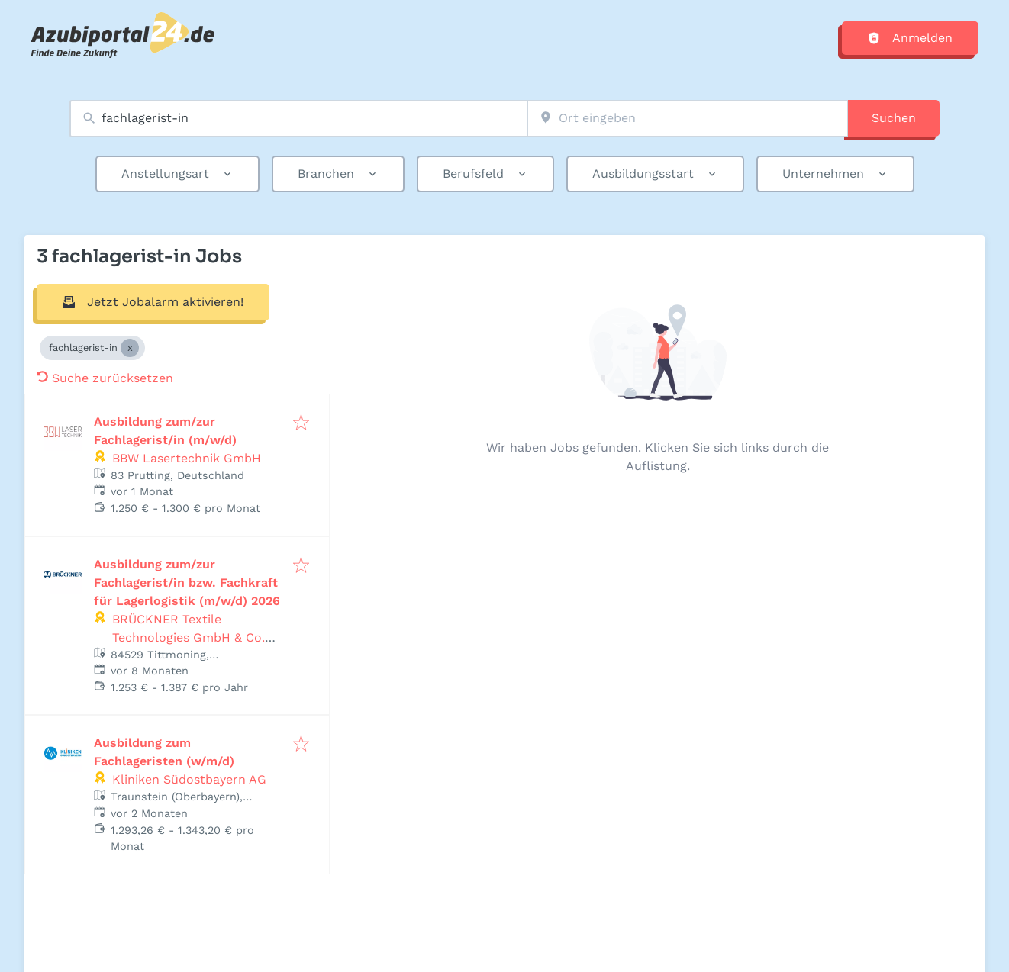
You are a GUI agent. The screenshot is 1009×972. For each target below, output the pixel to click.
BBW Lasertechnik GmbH (186, 458)
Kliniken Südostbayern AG (189, 779)
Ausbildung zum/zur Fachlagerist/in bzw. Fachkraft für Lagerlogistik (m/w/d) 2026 (187, 582)
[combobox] (298, 118)
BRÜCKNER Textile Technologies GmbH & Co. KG (188, 637)
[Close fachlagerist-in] (130, 348)
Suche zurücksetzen (105, 378)
